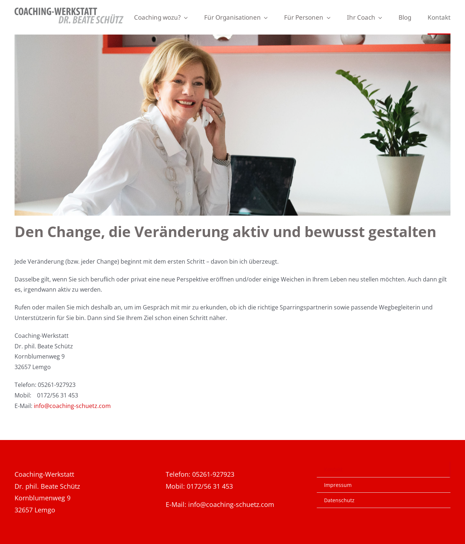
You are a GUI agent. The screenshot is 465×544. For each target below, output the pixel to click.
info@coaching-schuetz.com (72, 406)
